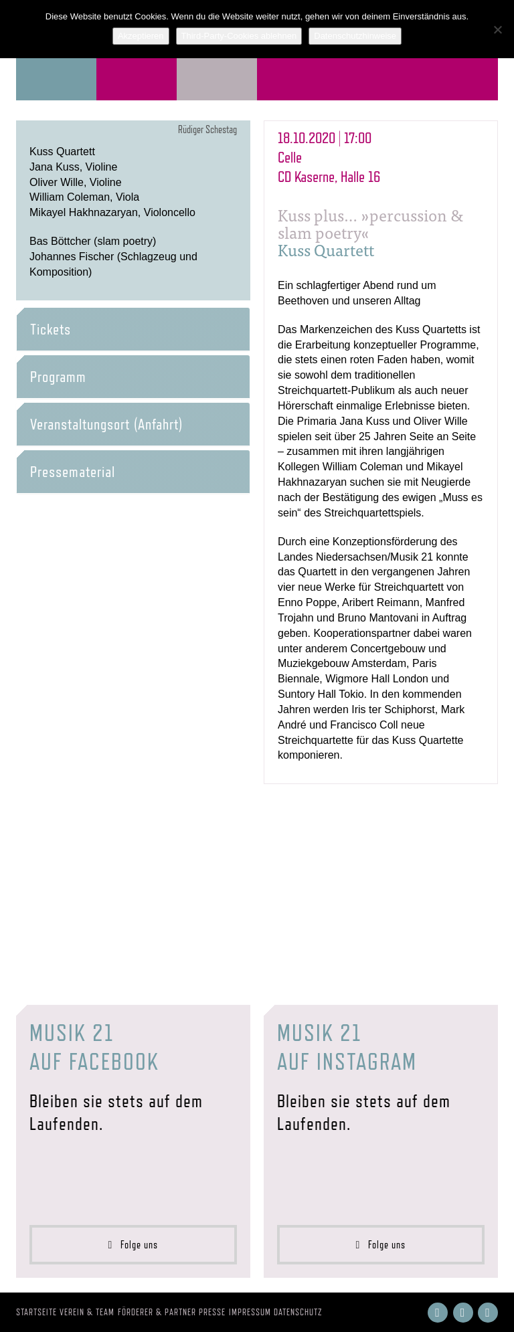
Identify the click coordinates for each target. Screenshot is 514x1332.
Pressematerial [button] (72, 472)
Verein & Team (87, 1312)
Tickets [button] (50, 329)
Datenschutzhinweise (355, 36)
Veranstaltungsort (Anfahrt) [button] (106, 424)
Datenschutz (298, 1312)
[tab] (133, 329)
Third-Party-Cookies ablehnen (239, 36)
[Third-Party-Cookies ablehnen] (497, 29)
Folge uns (133, 1244)
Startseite (36, 1312)
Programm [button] (58, 377)
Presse (212, 1312)
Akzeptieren (141, 36)
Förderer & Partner (157, 1312)
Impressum (250, 1312)
